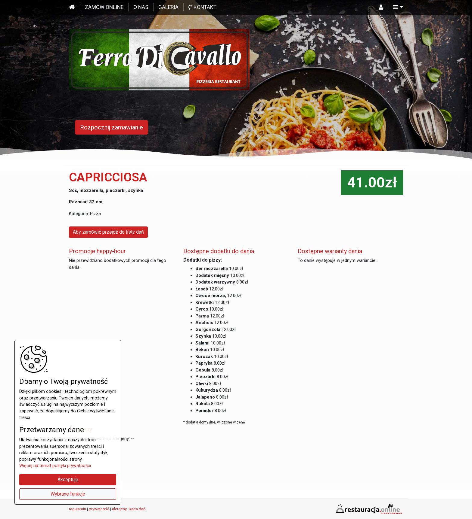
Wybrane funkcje (68, 494)
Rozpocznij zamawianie (111, 127)
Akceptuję (67, 479)
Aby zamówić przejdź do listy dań (108, 232)
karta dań (137, 509)
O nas (140, 7)
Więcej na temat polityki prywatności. (55, 465)
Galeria (168, 7)
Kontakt (202, 7)
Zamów (104, 7)
